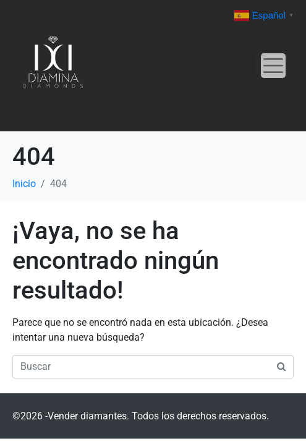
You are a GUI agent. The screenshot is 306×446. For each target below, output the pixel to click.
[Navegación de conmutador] (273, 65)
